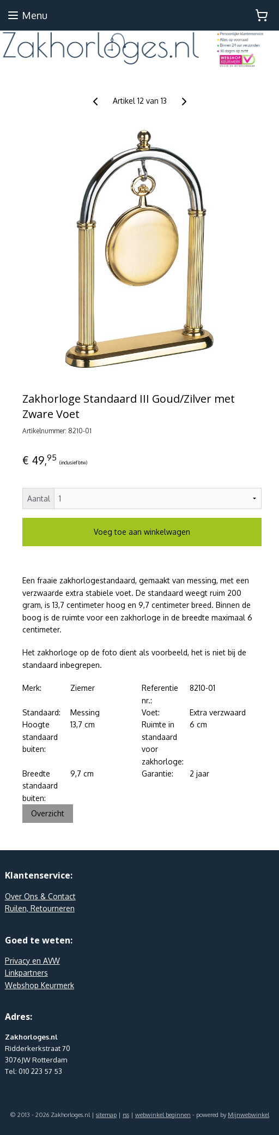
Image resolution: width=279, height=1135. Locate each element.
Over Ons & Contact (40, 896)
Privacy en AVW (32, 960)
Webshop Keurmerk (39, 985)
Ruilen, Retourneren (40, 908)
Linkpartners (26, 972)
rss (126, 1115)
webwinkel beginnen (163, 1115)
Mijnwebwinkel (248, 1115)
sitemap (106, 1115)
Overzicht (47, 813)
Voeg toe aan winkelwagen (142, 532)
